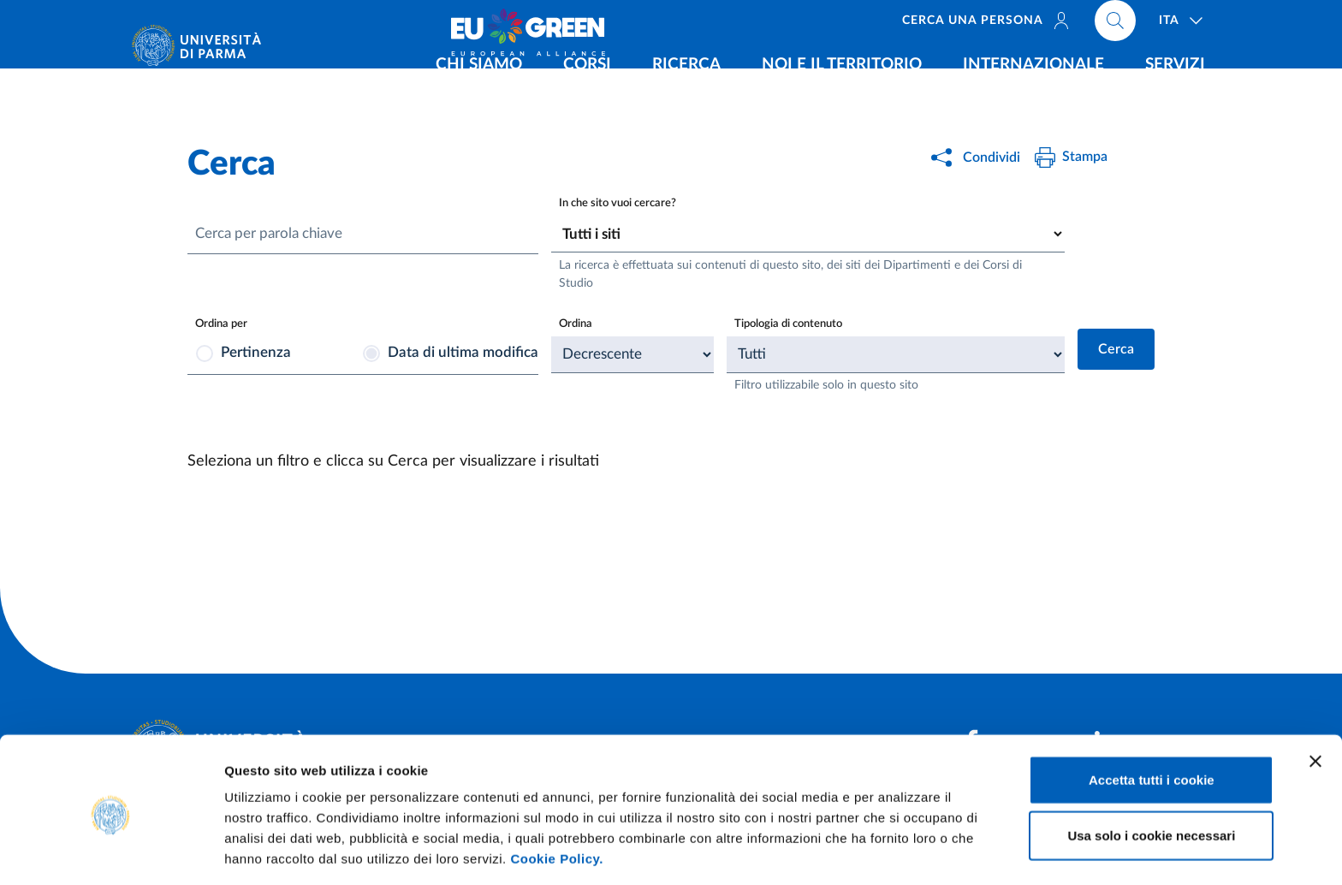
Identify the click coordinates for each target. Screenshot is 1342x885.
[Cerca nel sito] (1115, 25)
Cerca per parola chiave (276, 234)
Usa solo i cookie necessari (1151, 773)
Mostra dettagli (900, 851)
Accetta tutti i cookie (1151, 717)
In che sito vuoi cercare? (621, 203)
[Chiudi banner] (1315, 698)
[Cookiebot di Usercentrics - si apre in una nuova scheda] (111, 851)
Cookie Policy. (556, 795)
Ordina (577, 324)
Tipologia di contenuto (792, 324)
